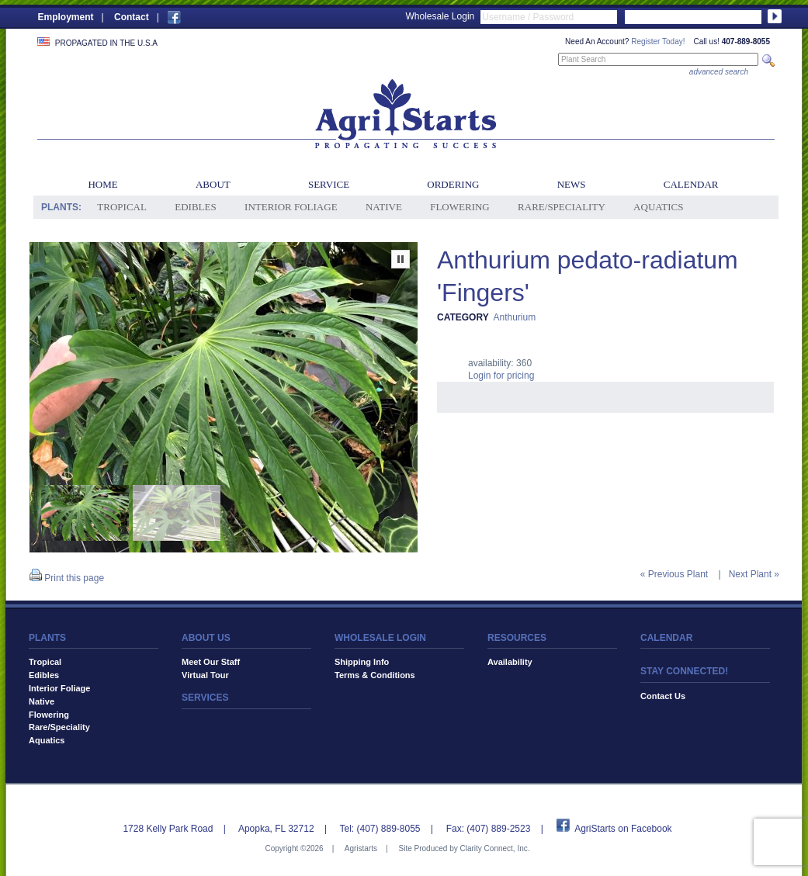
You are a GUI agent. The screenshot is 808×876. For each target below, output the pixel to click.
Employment (66, 17)
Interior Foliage (291, 207)
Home (102, 184)
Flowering (460, 207)
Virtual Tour (205, 675)
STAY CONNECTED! (684, 671)
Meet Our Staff (211, 662)
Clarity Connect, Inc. (494, 848)
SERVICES (205, 697)
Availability (509, 662)
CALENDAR (666, 637)
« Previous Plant (674, 574)
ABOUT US (206, 637)
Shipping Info (362, 662)
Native (384, 207)
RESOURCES (516, 637)
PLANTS (47, 637)
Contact (131, 17)
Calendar (691, 184)
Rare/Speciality (561, 207)
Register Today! (658, 41)
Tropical (122, 207)
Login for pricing (501, 375)
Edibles (195, 207)
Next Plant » (754, 574)
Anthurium (514, 317)
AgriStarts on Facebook (622, 828)
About (213, 184)
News (571, 184)
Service (328, 184)
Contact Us (662, 696)
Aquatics (658, 207)
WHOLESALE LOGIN (380, 637)
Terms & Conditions (375, 675)
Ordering (453, 184)
